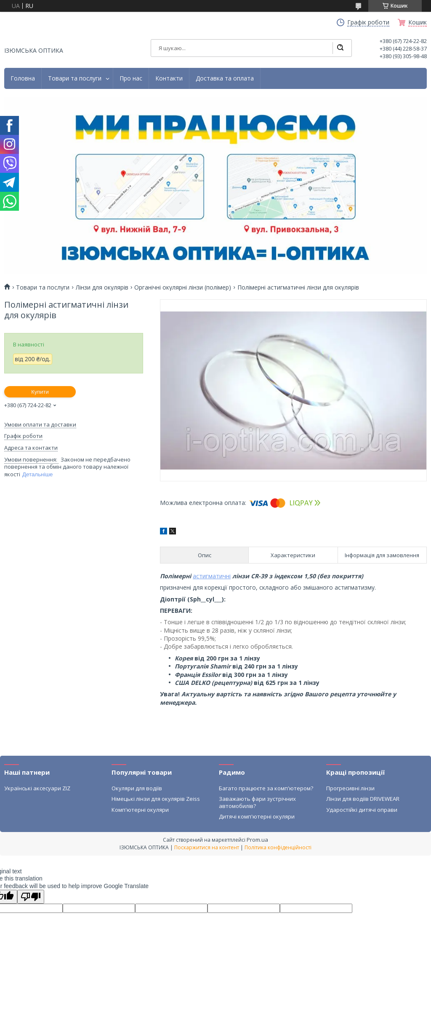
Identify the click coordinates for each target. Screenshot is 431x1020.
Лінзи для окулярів (102, 287)
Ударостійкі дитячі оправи (361, 809)
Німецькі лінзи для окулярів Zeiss (156, 799)
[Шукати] (340, 48)
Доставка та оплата (225, 78)
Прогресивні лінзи (350, 788)
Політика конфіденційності (278, 847)
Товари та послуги (74, 78)
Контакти (169, 78)
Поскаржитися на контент (206, 847)
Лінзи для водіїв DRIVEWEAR (362, 799)
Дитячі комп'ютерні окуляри (257, 816)
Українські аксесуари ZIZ (37, 788)
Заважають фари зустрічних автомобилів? (257, 802)
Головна (23, 78)
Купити (40, 392)
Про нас (131, 78)
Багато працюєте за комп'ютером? (266, 788)
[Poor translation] (30, 897)
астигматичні (212, 576)
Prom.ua (257, 839)
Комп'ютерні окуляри (140, 809)
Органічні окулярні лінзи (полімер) (182, 287)
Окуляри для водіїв (137, 788)
